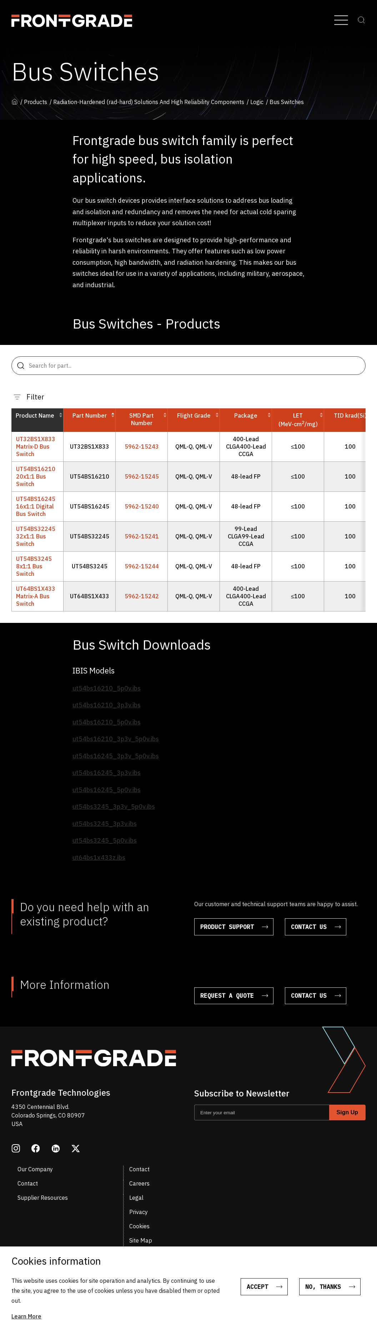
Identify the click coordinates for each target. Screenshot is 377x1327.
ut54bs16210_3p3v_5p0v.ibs (115, 739)
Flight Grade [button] (194, 415)
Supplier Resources (42, 1197)
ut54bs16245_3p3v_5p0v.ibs (115, 756)
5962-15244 (142, 566)
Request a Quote (227, 995)
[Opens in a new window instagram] (15, 1149)
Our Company (35, 1169)
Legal (136, 1197)
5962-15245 (142, 476)
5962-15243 (142, 446)
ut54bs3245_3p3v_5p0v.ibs (113, 806)
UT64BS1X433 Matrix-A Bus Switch (35, 596)
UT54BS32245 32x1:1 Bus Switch (35, 536)
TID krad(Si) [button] (350, 415)
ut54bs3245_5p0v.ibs (104, 840)
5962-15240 (142, 506)
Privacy (138, 1211)
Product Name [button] (35, 415)
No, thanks (323, 1286)
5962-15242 (142, 596)
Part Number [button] (91, 415)
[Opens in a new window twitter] (75, 1149)
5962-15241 (142, 536)
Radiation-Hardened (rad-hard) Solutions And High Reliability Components (148, 102)
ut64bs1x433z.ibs (98, 857)
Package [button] (245, 415)
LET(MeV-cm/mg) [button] (298, 420)
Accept (257, 1286)
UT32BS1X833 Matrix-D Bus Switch (35, 446)
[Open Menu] (341, 20)
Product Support (227, 926)
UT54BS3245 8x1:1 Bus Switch (34, 566)
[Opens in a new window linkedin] (55, 1149)
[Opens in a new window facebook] (35, 1149)
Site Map (140, 1240)
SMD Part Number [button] (141, 419)
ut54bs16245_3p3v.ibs (106, 773)
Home (14, 101)
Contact (139, 1169)
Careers (139, 1183)
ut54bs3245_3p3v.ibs (104, 824)
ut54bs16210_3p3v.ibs (106, 705)
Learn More (26, 1316)
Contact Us (309, 926)
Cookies (139, 1226)
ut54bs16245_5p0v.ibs (106, 790)
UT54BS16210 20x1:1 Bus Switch (35, 476)
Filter (29, 397)
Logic (256, 102)
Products (35, 102)
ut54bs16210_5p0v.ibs (106, 688)
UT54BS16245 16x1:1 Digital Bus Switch (35, 506)
